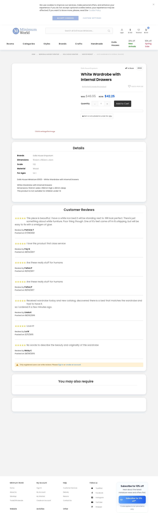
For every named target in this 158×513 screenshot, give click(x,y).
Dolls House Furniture (70, 54)
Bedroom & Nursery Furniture (49, 54)
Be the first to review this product (94, 86)
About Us (13, 492)
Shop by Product (87, 54)
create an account (73, 364)
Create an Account (44, 500)
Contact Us (67, 500)
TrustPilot (99, 488)
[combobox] (79, 31)
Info (110, 115)
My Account (41, 492)
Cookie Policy (95, 10)
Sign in (60, 364)
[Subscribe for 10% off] (132, 500)
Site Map (13, 496)
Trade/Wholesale (16, 500)
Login (122, 33)
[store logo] (25, 30)
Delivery (66, 492)
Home (33, 54)
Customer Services (70, 488)
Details (78, 147)
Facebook (99, 493)
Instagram (100, 498)
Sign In (39, 488)
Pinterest (99, 507)
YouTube (99, 502)
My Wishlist (41, 496)
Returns (66, 496)
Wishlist (139, 33)
